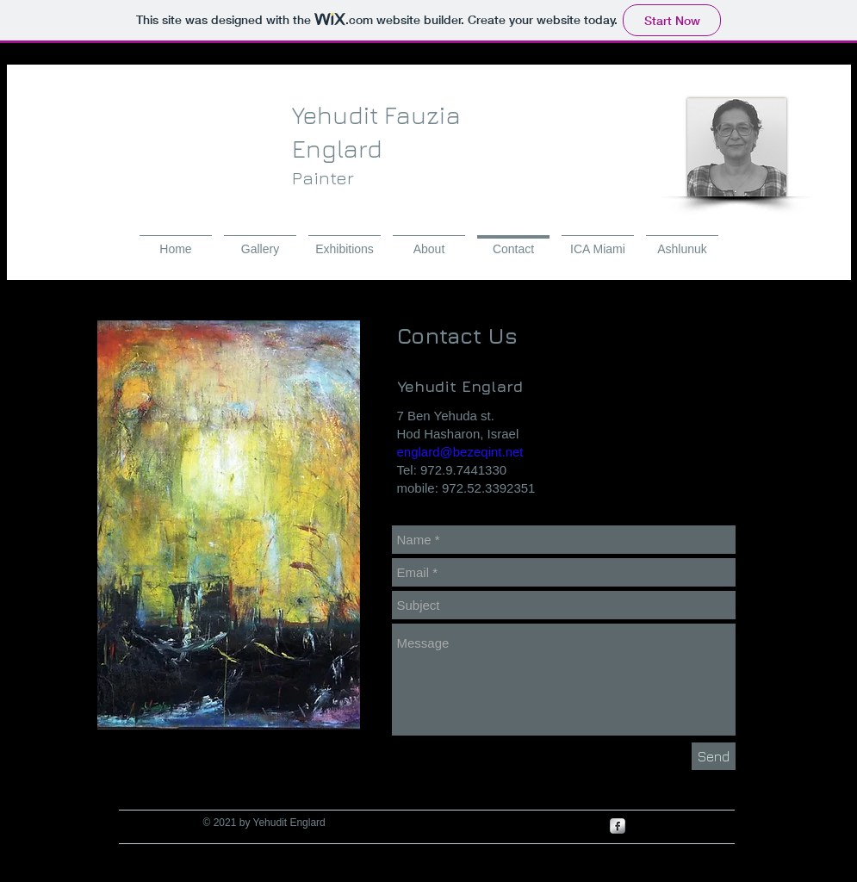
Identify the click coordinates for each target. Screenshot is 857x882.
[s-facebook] (617, 826)
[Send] (714, 756)
